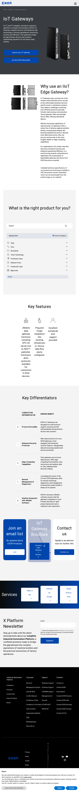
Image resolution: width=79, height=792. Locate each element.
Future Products (12, 698)
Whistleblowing (31, 722)
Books (9, 702)
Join (14, 552)
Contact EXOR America (63, 696)
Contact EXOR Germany (64, 704)
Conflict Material (31, 696)
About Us (29, 683)
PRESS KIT (45, 709)
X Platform (10, 685)
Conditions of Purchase (33, 704)
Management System (33, 687)
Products (11, 9)
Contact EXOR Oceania (63, 709)
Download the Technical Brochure (40, 551)
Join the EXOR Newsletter (21, 60)
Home (5, 9)
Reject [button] (60, 788)
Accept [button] (71, 788)
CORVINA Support (47, 691)
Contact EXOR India (62, 700)
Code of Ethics (31, 709)
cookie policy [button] (28, 777)
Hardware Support (48, 683)
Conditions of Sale (32, 700)
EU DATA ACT (46, 704)
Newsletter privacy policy (65, 630)
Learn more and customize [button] (14, 788)
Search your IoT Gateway (21, 52)
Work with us (30, 726)
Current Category (60, 236)
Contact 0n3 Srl (61, 713)
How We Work (30, 691)
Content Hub (11, 694)
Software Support (48, 687)
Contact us (64, 552)
